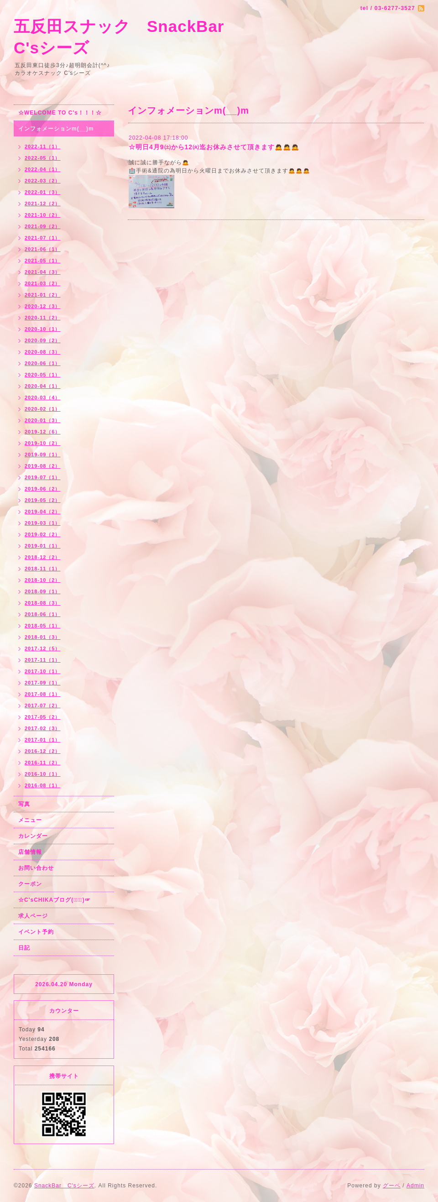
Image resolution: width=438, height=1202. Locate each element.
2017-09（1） (43, 682)
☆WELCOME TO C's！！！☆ (60, 113)
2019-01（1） (43, 546)
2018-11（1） (43, 568)
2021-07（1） (43, 237)
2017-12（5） (43, 648)
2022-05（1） (43, 158)
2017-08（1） (43, 694)
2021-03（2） (43, 283)
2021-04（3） (43, 272)
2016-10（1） (43, 774)
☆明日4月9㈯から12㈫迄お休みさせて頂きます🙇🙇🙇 (214, 147)
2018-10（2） (43, 580)
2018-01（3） (43, 637)
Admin (415, 1185)
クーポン (30, 884)
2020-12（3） (43, 306)
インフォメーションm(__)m (56, 128)
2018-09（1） (43, 591)
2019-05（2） (43, 500)
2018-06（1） (43, 614)
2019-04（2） (43, 511)
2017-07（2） (43, 705)
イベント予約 (36, 932)
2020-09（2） (43, 340)
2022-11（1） (43, 146)
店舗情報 (30, 852)
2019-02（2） (43, 534)
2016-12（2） (43, 751)
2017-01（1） (43, 739)
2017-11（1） (43, 660)
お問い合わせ (36, 868)
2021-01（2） (43, 295)
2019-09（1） (43, 454)
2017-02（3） (43, 728)
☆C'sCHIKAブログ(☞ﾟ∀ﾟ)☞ (54, 900)
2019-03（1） (43, 523)
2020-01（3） (43, 420)
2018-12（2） (43, 557)
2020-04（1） (43, 386)
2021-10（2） (43, 215)
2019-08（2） (43, 466)
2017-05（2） (43, 717)
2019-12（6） (43, 431)
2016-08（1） (43, 785)
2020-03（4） (43, 397)
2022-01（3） (43, 192)
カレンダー (33, 836)
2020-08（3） (43, 352)
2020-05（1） (43, 374)
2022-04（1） (43, 169)
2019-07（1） (43, 477)
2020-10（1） (43, 329)
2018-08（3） (43, 603)
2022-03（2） (43, 180)
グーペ (392, 1185)
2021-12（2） (43, 203)
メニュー (30, 820)
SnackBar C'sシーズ (64, 1185)
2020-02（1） (43, 409)
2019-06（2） (43, 488)
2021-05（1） (43, 260)
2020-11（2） (43, 317)
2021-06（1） (43, 249)
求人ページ (33, 916)
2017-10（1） (43, 671)
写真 (24, 804)
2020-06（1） (43, 363)
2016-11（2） (43, 762)
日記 (24, 948)
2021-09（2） (43, 226)
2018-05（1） (43, 625)
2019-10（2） (43, 443)
